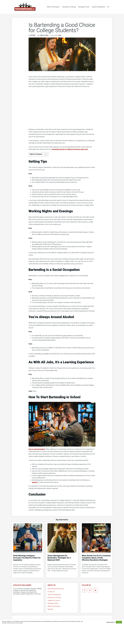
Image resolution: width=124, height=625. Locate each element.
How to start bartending (37, 449)
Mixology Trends (83, 7)
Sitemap (50, 609)
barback (34, 482)
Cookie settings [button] (110, 622)
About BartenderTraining (55, 589)
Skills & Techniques (53, 7)
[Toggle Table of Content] (45, 154)
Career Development (98, 7)
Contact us (51, 591)
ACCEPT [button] (119, 622)
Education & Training (69, 7)
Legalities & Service (53, 600)
